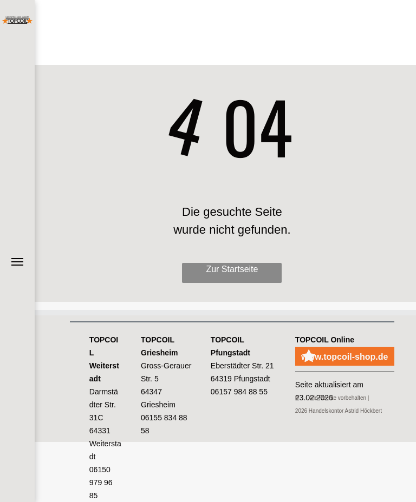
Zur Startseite (232, 269)
